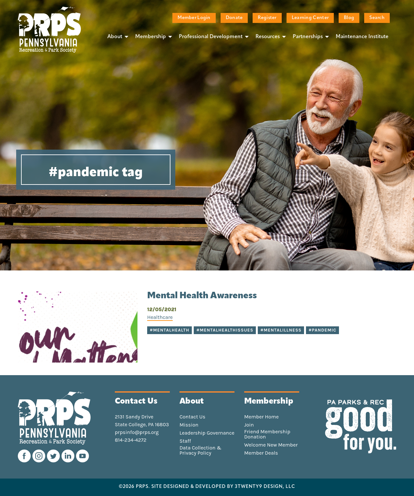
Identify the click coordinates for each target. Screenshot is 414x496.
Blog (349, 18)
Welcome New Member (271, 445)
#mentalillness (280, 330)
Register (267, 18)
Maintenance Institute (362, 36)
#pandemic (322, 330)
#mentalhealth (169, 330)
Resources (268, 36)
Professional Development (211, 36)
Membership (150, 36)
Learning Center (310, 18)
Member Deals (261, 453)
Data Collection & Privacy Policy (201, 450)
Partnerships (308, 36)
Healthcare (160, 317)
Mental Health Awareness (202, 296)
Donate (234, 18)
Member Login (194, 18)
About (114, 36)
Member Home (261, 416)
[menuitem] (116, 36)
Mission (189, 424)
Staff (185, 441)
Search (377, 18)
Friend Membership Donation (267, 434)
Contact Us (192, 416)
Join (249, 424)
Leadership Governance (207, 433)
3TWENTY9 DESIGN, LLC (265, 487)
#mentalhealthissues (224, 330)
